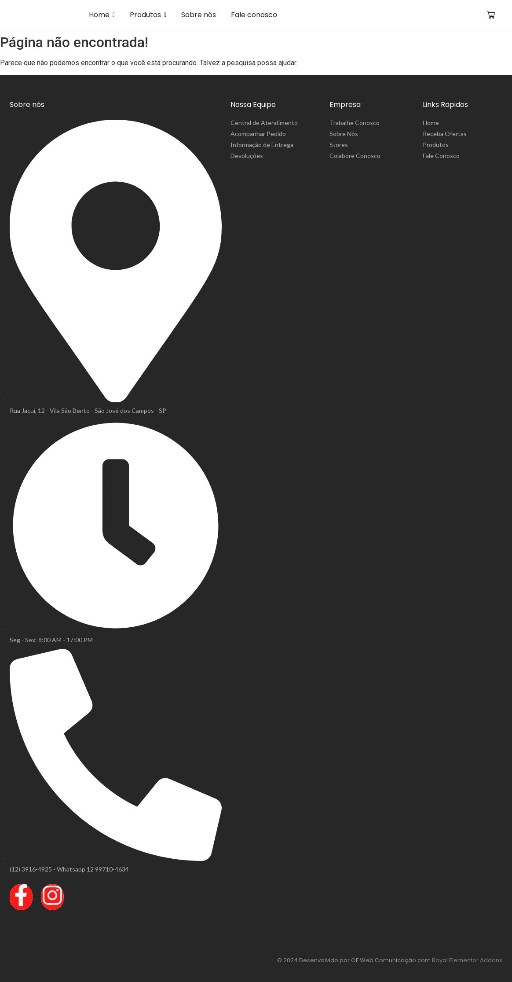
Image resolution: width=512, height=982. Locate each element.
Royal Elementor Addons (467, 960)
